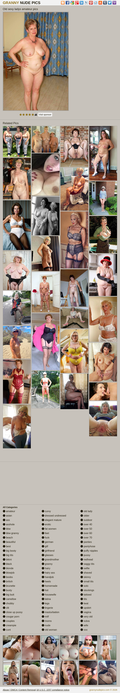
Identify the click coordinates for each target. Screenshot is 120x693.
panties (86, 542)
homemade (50, 586)
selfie (85, 568)
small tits (86, 581)
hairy (46, 568)
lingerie (47, 607)
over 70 (86, 537)
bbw (7, 528)
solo (84, 586)
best (7, 546)
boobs (8, 577)
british (8, 581)
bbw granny (11, 533)
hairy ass (48, 572)
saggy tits (87, 564)
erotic (46, 524)
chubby (8, 603)
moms (47, 621)
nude (46, 625)
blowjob (9, 572)
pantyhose (87, 546)
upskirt (85, 607)
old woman (49, 629)
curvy (46, 511)
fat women (49, 528)
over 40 (86, 524)
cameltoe (9, 599)
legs (46, 603)
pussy (85, 555)
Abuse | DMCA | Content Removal (19, 690)
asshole (9, 524)
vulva (85, 621)
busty (7, 590)
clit (6, 607)
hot (45, 590)
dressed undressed (54, 515)
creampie (9, 625)
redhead (86, 559)
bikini (7, 559)
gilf (45, 546)
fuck (46, 537)
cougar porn (11, 616)
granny (47, 564)
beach (8, 537)
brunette (9, 586)
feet (45, 533)
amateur (9, 511)
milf (45, 616)
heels (46, 581)
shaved (86, 572)
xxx (83, 629)
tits (83, 599)
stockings (87, 590)
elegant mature (52, 520)
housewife (49, 594)
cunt (7, 629)
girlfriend (48, 550)
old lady (86, 511)
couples (9, 621)
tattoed (85, 594)
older (84, 515)
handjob (48, 577)
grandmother (50, 559)
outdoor (86, 520)
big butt (8, 594)
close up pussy (12, 612)
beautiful (9, 542)
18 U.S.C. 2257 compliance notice (53, 690)
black (7, 564)
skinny (85, 577)
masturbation (50, 612)
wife (84, 625)
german (47, 542)
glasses (47, 555)
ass (6, 520)
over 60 (86, 533)
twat (84, 603)
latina (46, 599)
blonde (8, 568)
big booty (9, 550)
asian (7, 515)
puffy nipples (89, 550)
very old (86, 616)
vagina (85, 612)
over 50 (86, 528)
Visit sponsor (45, 114)
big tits (8, 555)
